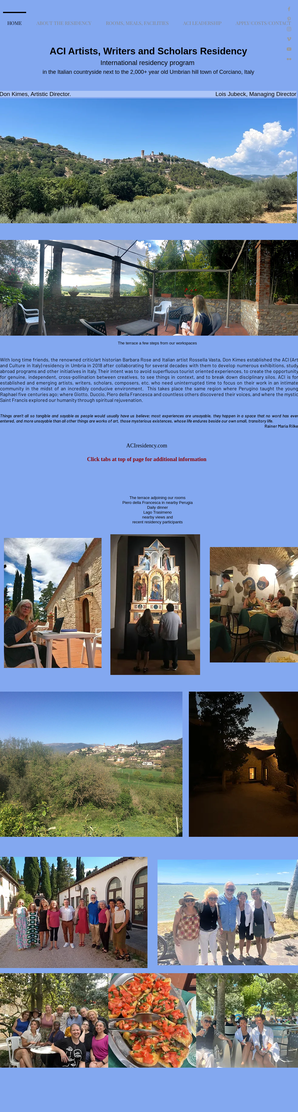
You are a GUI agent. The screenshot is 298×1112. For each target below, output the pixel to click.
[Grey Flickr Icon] (289, 59)
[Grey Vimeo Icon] (289, 39)
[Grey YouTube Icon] (289, 49)
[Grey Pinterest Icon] (289, 19)
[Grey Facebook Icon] (289, 9)
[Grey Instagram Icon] (289, 29)
